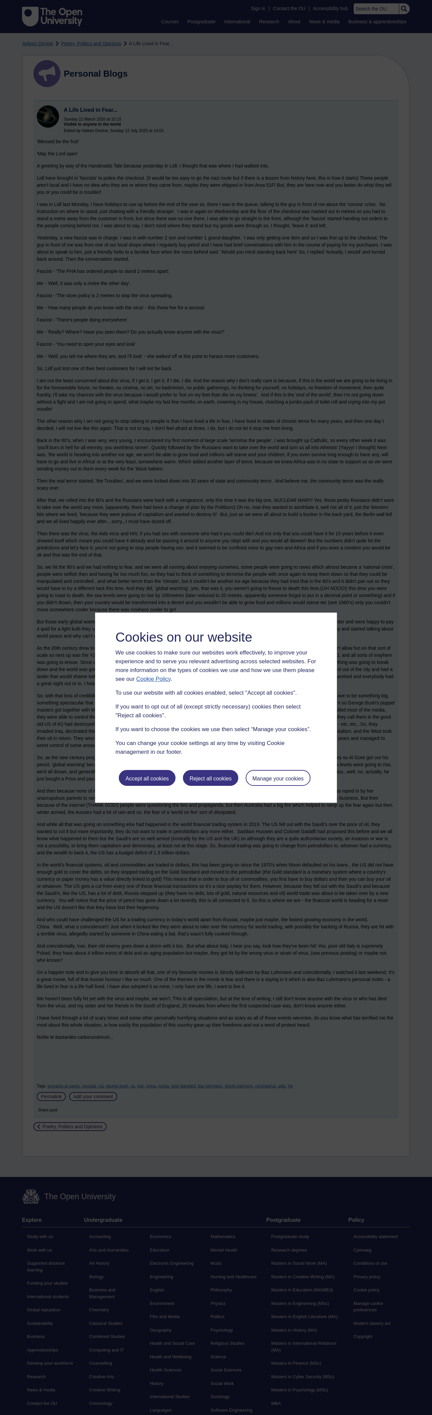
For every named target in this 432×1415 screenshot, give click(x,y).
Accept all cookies (147, 778)
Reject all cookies (211, 778)
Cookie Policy (153, 679)
